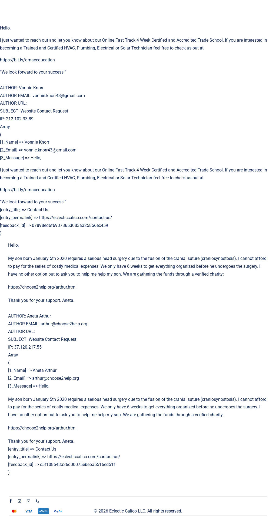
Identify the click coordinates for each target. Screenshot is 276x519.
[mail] (28, 501)
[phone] (37, 501)
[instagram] (19, 501)
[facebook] (10, 501)
